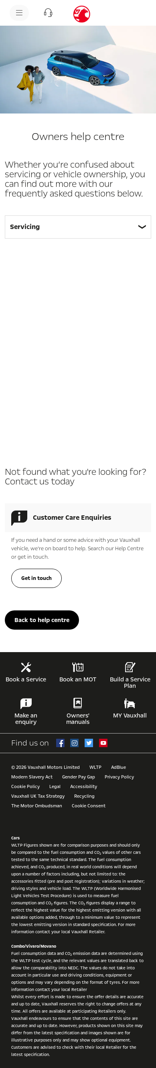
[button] (48, 12)
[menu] (19, 13)
